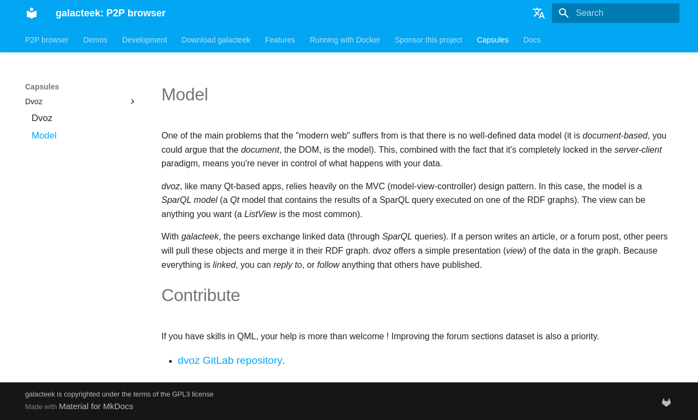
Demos (95, 39)
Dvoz (81, 101)
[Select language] (539, 13)
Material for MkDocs (96, 406)
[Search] (615, 13)
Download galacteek (216, 39)
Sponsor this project (428, 39)
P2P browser (47, 39)
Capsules (492, 39)
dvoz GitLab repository (230, 360)
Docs (532, 39)
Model (44, 135)
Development (144, 39)
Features (280, 39)
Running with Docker (345, 39)
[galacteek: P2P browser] (32, 13)
